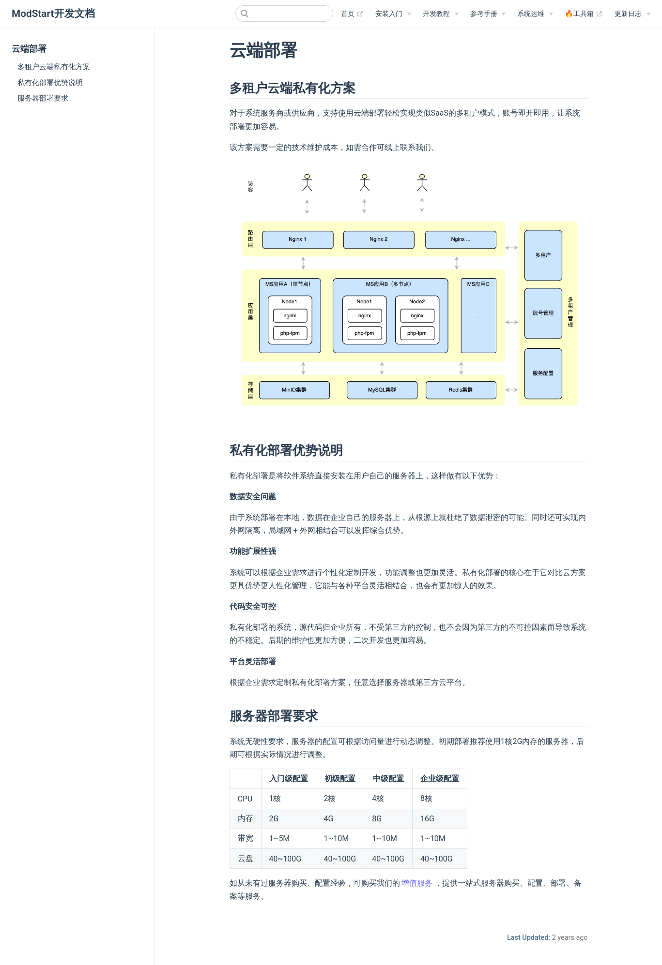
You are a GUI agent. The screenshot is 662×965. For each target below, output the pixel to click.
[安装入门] (393, 14)
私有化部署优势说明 (50, 82)
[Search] (284, 13)
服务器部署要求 (42, 98)
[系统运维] (535, 14)
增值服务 (416, 883)
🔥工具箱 (584, 14)
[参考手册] (488, 14)
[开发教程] (441, 14)
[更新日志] (632, 14)
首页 (352, 14)
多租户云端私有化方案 (53, 66)
